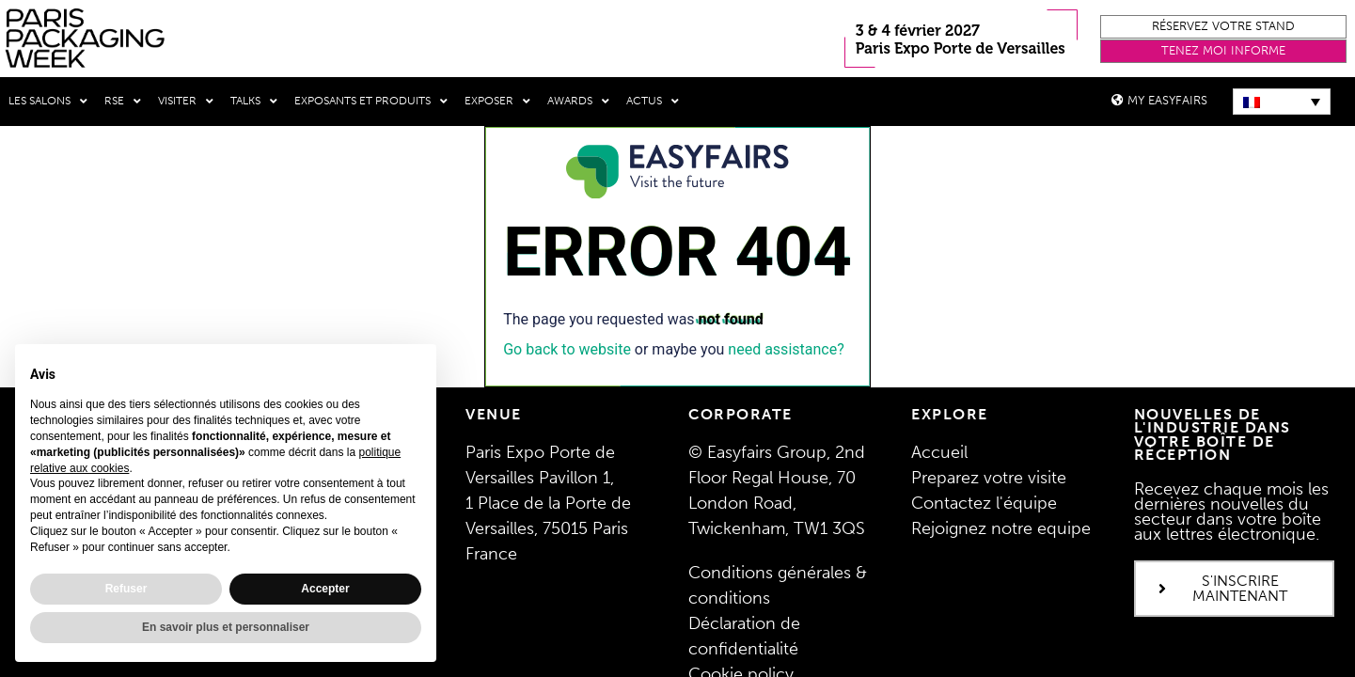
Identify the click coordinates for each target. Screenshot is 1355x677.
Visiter (185, 102)
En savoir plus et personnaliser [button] (225, 627)
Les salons (47, 102)
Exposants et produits (371, 102)
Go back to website (567, 348)
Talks (253, 102)
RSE (122, 102)
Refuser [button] (126, 588)
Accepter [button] (325, 588)
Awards (578, 102)
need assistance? (785, 348)
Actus (652, 102)
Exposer (497, 102)
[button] (1223, 27)
